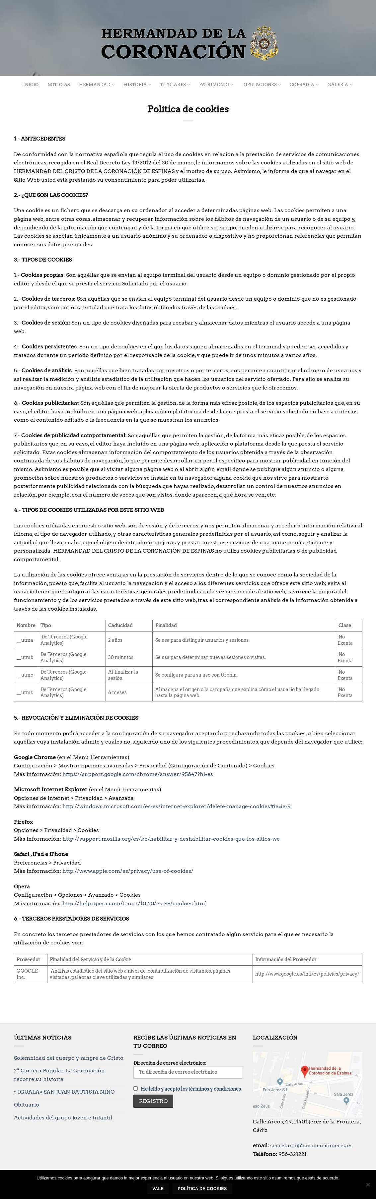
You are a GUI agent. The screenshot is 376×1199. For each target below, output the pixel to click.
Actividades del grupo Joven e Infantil (63, 1117)
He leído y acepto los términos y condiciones (191, 1089)
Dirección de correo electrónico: (188, 1069)
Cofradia (304, 85)
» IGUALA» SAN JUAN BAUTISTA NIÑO (64, 1092)
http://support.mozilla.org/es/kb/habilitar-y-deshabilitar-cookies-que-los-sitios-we (171, 839)
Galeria (340, 85)
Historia (137, 85)
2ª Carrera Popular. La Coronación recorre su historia (59, 1074)
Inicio (31, 84)
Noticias (58, 84)
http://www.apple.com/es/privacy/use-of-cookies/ (128, 871)
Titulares (175, 85)
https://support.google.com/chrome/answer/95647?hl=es (138, 774)
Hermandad (97, 85)
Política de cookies (202, 1188)
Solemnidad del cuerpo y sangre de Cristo (68, 1058)
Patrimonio (216, 85)
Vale (158, 1188)
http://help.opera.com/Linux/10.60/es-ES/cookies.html (135, 903)
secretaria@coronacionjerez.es (311, 1145)
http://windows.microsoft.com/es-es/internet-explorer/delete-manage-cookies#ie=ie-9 (177, 806)
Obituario (26, 1105)
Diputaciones (261, 85)
